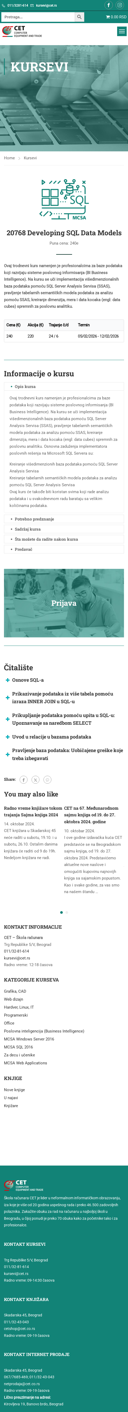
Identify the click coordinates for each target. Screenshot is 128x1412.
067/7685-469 (16, 1377)
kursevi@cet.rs (46, 5)
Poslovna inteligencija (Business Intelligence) (44, 1031)
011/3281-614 (17, 5)
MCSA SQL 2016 (18, 1047)
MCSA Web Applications (25, 1063)
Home (9, 158)
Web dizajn (13, 999)
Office (9, 1023)
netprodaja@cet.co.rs (22, 1384)
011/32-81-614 (16, 951)
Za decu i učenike (19, 1055)
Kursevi (30, 158)
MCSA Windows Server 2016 (29, 1039)
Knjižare (11, 1105)
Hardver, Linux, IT (19, 1007)
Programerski (16, 1015)
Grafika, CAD (15, 991)
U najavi (11, 1097)
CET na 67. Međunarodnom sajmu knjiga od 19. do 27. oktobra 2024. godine (91, 814)
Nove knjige (14, 1089)
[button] (61, 912)
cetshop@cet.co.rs (19, 1328)
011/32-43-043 (16, 1322)
